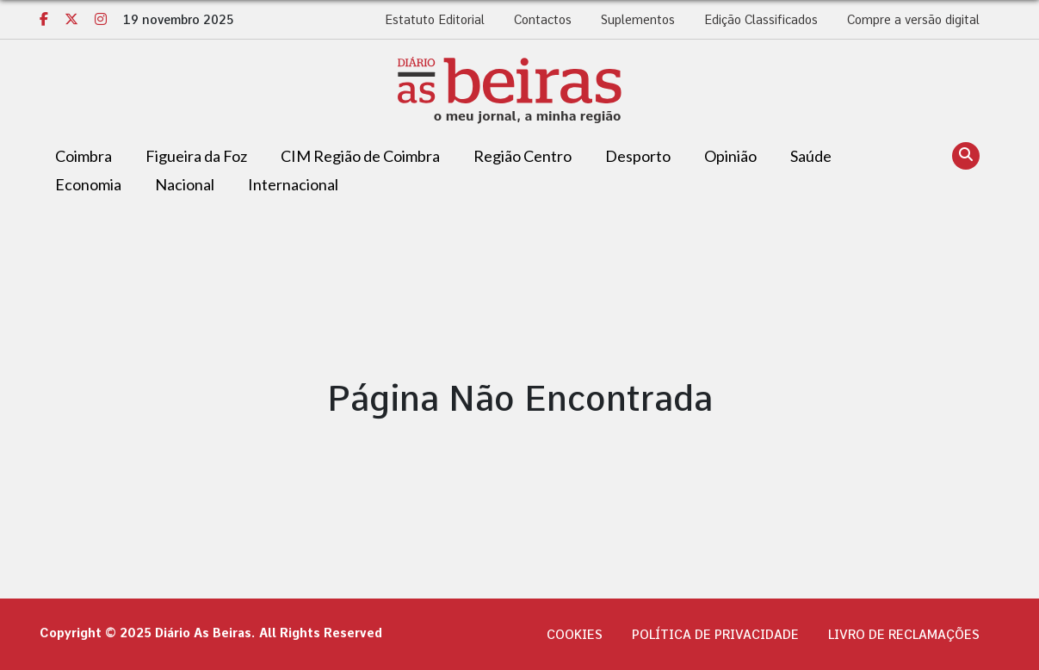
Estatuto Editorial (435, 20)
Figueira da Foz (196, 155)
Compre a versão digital (913, 20)
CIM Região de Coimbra (360, 155)
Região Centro (522, 155)
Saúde (811, 155)
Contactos (543, 20)
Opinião (730, 155)
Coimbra (83, 155)
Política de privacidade (715, 635)
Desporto (638, 155)
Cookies (575, 635)
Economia (88, 184)
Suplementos (638, 20)
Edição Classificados (761, 20)
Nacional (184, 184)
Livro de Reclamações (904, 635)
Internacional (293, 184)
